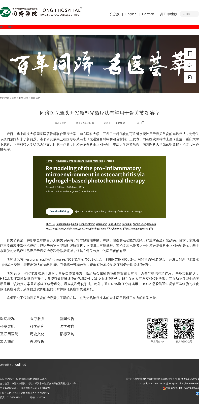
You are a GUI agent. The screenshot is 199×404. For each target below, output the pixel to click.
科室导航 (7, 326)
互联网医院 (9, 334)
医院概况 (7, 319)
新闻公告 (67, 319)
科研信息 (35, 98)
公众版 (115, 14)
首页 (14, 98)
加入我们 (7, 341)
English (130, 14)
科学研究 (23, 98)
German (148, 14)
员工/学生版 (168, 14)
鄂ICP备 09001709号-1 (187, 379)
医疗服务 (37, 319)
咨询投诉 (37, 341)
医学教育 (67, 326)
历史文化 (37, 334)
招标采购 (67, 334)
